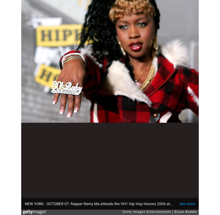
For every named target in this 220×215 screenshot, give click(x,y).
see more (187, 204)
